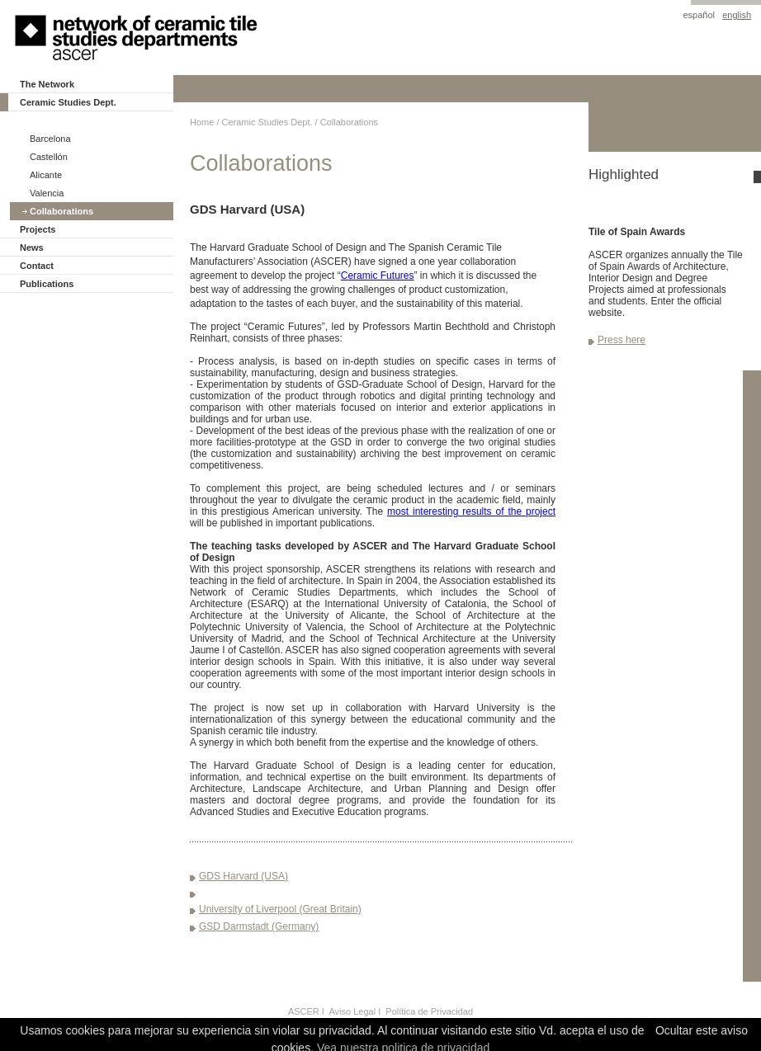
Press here (621, 340)
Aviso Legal (352, 1011)
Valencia (47, 193)
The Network (47, 84)
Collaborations (61, 211)
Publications (46, 284)
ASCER (303, 1011)
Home (202, 122)
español (699, 15)
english (736, 15)
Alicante (46, 175)
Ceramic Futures (377, 275)
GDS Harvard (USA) (243, 876)
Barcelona (50, 139)
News (32, 247)
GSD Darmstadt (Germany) (259, 926)
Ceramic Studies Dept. (68, 102)
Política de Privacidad (429, 1011)
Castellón (49, 157)
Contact (37, 266)
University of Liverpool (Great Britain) (280, 909)
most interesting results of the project (471, 511)
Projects (37, 229)
